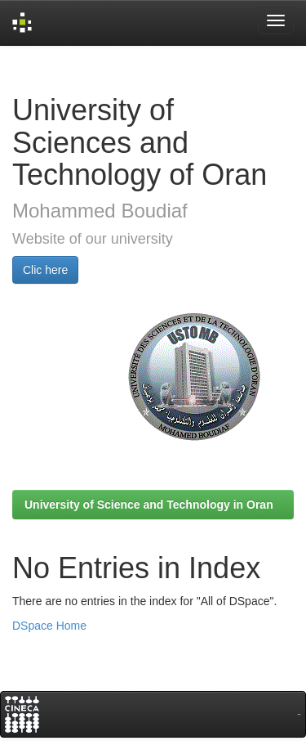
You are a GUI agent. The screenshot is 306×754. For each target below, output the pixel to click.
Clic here (45, 269)
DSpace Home (49, 625)
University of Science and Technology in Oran (148, 504)
